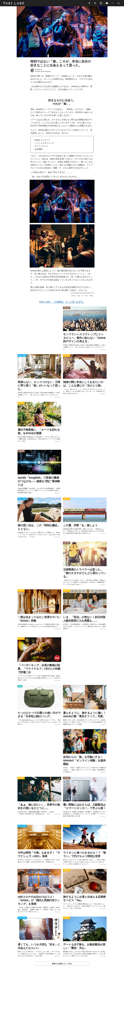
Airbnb (92, 293)
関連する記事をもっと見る (62, 964)
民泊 (86, 296)
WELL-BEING (22, 356)
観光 (79, 296)
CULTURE (66, 308)
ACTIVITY (66, 356)
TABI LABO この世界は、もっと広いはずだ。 (62, 302)
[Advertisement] (62, 1006)
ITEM (19, 686)
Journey (74, 296)
